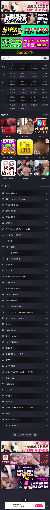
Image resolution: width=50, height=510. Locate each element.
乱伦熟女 (34, 84)
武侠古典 (44, 97)
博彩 (3, 67)
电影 (3, 83)
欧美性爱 (44, 81)
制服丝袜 (12, 84)
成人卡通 (34, 81)
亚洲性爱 (12, 81)
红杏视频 (12, 108)
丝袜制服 (23, 77)
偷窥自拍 (12, 89)
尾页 (35, 435)
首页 (15, 435)
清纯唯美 (23, 92)
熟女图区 (34, 92)
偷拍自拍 (23, 81)
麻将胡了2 (12, 69)
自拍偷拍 (23, 73)
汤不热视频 (44, 105)
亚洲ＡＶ (12, 73)
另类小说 (23, 100)
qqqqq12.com (25, 53)
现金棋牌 (34, 69)
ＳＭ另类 (44, 77)
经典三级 (23, 84)
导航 (3, 106)
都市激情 (12, 97)
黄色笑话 (34, 100)
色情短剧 (23, 108)
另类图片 (44, 92)
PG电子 (12, 65)
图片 (3, 90)
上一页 (21, 435)
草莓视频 (34, 105)
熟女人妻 (12, 77)
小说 (3, 98)
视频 (3, 75)
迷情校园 (12, 100)
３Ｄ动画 (44, 73)
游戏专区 (44, 65)
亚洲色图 (23, 89)
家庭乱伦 (23, 97)
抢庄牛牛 (44, 69)
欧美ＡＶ (34, 73)
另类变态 (44, 84)
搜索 (45, 58)
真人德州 (23, 65)
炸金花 (23, 69)
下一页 (28, 435)
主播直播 (34, 77)
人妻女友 (34, 97)
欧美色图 (34, 89)
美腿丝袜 (12, 92)
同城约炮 (12, 105)
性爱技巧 (44, 100)
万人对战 (34, 65)
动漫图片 (44, 89)
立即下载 (39, 506)
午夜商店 (23, 105)
